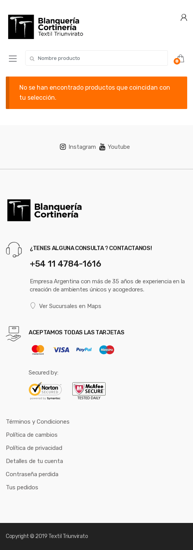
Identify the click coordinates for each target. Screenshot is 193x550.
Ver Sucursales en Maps (65, 306)
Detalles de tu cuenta (34, 461)
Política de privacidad (34, 447)
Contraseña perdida (32, 474)
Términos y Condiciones (38, 421)
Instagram (78, 146)
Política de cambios (32, 434)
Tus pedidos (22, 487)
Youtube (114, 146)
